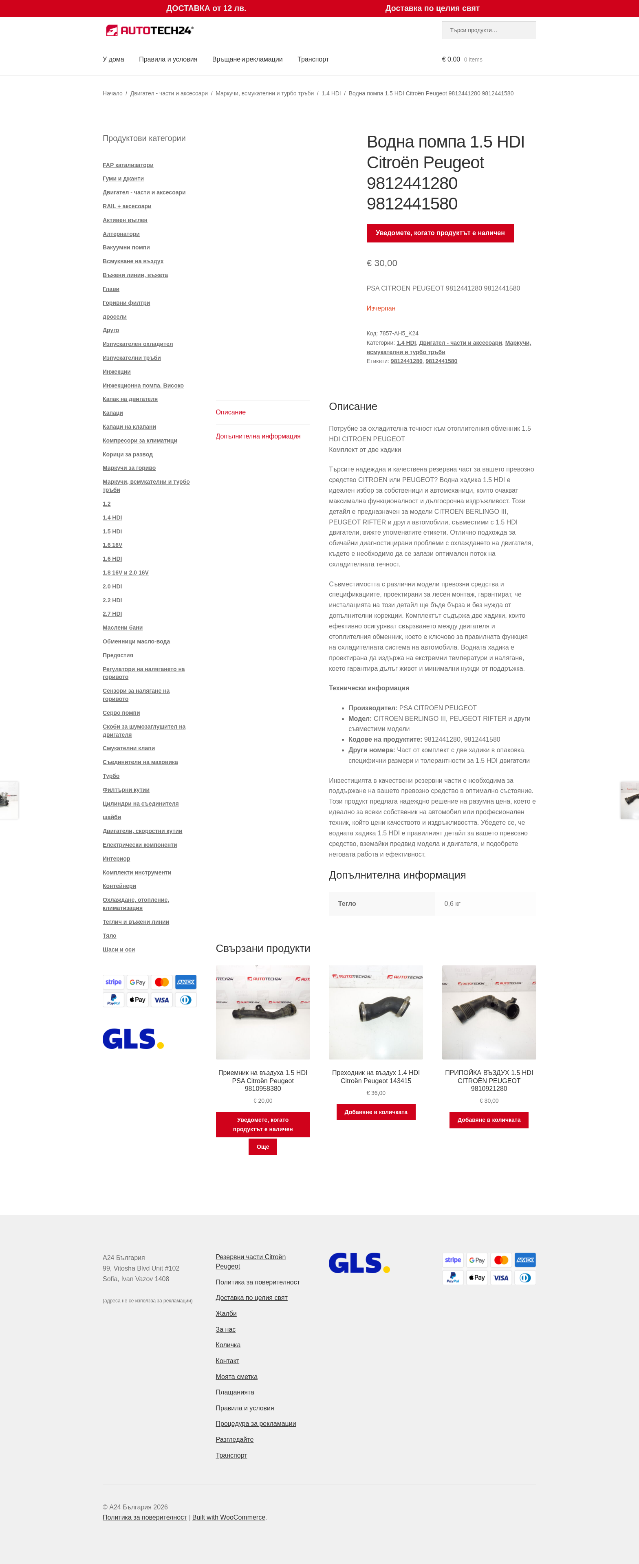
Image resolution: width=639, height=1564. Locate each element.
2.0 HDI (112, 586)
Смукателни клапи (129, 748)
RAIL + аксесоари (127, 206)
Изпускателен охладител (138, 344)
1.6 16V (112, 545)
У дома (113, 59)
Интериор (116, 858)
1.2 (106, 503)
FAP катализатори (128, 165)
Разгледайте (235, 1439)
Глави (111, 289)
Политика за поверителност (258, 1282)
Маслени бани (123, 627)
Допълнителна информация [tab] (258, 436)
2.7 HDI (112, 613)
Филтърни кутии (126, 789)
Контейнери (119, 886)
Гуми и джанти (123, 178)
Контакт (228, 1360)
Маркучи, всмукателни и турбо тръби (265, 93)
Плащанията (235, 1392)
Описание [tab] (231, 412)
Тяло (110, 935)
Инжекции (117, 371)
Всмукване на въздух (133, 261)
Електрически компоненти (140, 844)
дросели (115, 316)
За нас (226, 1329)
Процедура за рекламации (256, 1423)
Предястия (118, 655)
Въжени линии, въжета (135, 275)
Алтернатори (121, 234)
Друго (111, 330)
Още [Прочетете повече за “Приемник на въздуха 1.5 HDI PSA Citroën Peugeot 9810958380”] (263, 1146)
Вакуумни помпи (126, 247)
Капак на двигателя (130, 399)
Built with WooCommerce (228, 1517)
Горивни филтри (126, 303)
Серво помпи (121, 712)
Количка (228, 1345)
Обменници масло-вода (136, 641)
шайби (112, 817)
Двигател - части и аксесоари (169, 93)
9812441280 (407, 361)
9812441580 (442, 361)
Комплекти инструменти (137, 872)
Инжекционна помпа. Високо (143, 385)
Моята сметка (237, 1376)
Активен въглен (125, 220)
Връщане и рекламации (247, 59)
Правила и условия (168, 59)
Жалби (226, 1313)
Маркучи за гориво (129, 468)
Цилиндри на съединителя (141, 803)
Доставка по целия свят (252, 1297)
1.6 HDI (112, 558)
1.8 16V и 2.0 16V (126, 572)
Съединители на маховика (140, 762)
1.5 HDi (112, 531)
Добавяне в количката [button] (376, 1112)
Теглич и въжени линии (136, 922)
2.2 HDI (112, 600)
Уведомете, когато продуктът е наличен (440, 232)
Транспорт (313, 59)
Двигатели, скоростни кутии (142, 831)
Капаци (113, 413)
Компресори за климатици (140, 440)
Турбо (111, 776)
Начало (113, 93)
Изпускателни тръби (132, 358)
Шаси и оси (119, 949)
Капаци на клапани (129, 426)
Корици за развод (128, 454)
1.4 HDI (331, 93)
